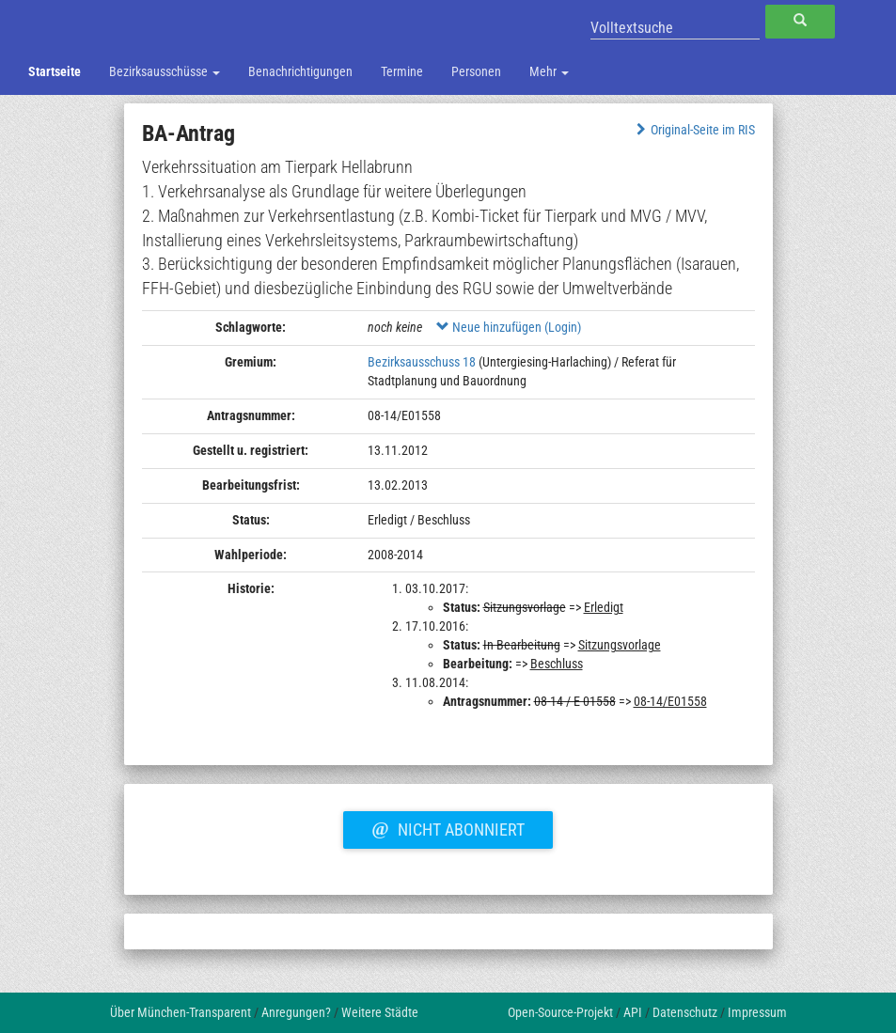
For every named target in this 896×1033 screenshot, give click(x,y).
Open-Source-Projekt (560, 1012)
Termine (402, 71)
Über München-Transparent (180, 1012)
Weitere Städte (379, 1012)
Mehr (549, 71)
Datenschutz (684, 1012)
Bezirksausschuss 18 (422, 361)
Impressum (757, 1012)
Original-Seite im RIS (693, 129)
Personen (476, 71)
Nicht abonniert (447, 827)
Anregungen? (296, 1012)
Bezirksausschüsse (164, 71)
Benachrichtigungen (300, 71)
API (632, 1012)
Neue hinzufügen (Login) (508, 327)
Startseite (54, 71)
